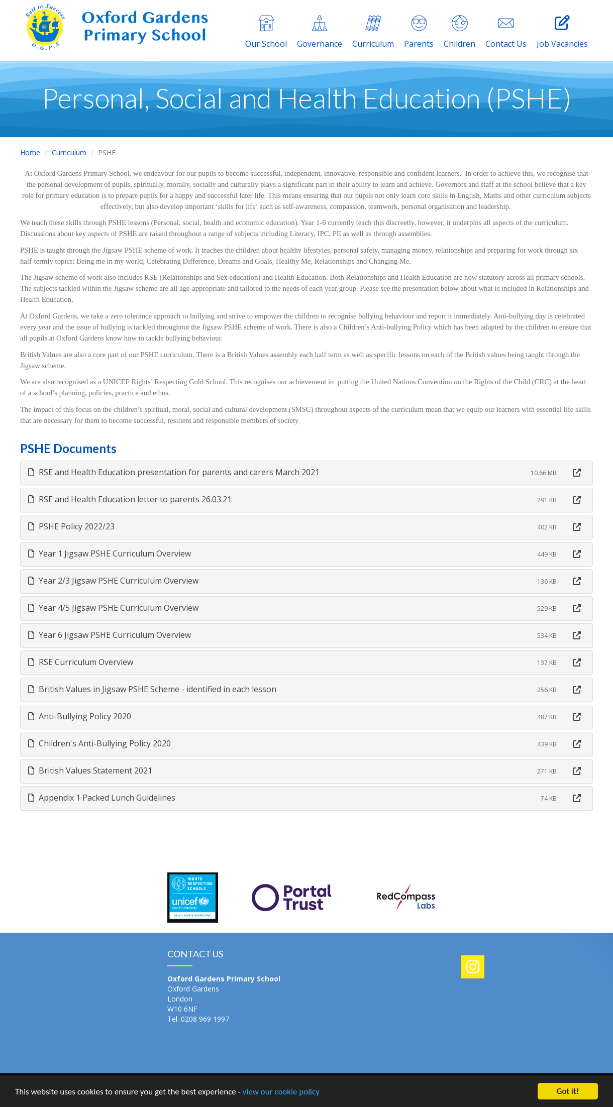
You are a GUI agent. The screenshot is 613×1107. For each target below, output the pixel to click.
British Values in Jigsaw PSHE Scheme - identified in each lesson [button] (152, 689)
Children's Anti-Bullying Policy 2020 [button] (99, 743)
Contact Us (506, 32)
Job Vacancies (562, 32)
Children (459, 32)
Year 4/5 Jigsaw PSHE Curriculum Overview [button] (113, 607)
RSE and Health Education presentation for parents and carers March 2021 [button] (174, 472)
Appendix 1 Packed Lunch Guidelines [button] (101, 797)
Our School (266, 32)
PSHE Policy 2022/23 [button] (71, 526)
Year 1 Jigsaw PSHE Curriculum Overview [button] (109, 553)
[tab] (306, 473)
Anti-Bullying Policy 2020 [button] (79, 716)
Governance (319, 32)
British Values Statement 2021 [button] (90, 770)
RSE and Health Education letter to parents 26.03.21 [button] (130, 499)
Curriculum (373, 32)
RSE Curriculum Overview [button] (80, 662)
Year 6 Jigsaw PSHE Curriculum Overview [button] (109, 634)
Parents (419, 32)
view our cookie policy (281, 1092)
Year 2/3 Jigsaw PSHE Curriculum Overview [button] (113, 580)
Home (30, 152)
